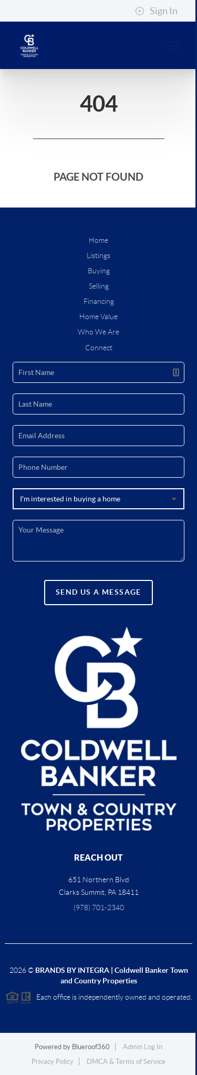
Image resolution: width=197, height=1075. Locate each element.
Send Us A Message (98, 592)
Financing (99, 301)
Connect (98, 347)
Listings (98, 255)
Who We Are (98, 332)
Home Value (98, 316)
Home (98, 240)
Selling (99, 286)
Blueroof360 (91, 1047)
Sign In (156, 11)
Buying (99, 271)
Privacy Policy (53, 1062)
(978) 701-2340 (99, 907)
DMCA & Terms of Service (126, 1062)
